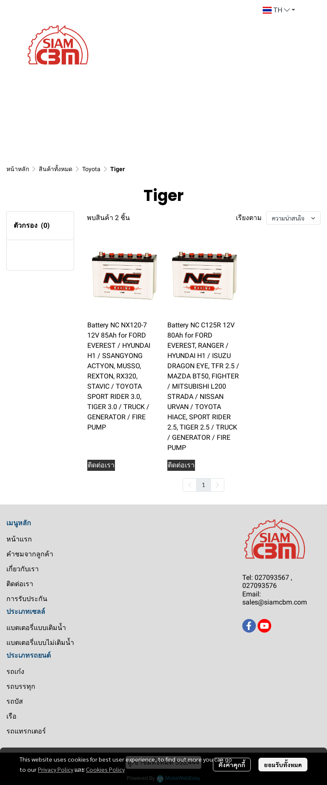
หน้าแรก (19, 539)
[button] (279, 10)
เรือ (11, 716)
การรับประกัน (26, 599)
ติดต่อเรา (19, 584)
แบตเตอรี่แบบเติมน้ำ (36, 628)
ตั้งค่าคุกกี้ (231, 764)
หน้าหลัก (17, 169)
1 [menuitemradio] (203, 484)
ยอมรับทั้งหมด (283, 764)
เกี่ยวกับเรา (22, 569)
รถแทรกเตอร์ (26, 731)
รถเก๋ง (15, 672)
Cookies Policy (105, 769)
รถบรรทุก (20, 686)
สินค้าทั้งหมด (55, 169)
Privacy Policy (55, 769)
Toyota (91, 169)
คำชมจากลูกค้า (29, 554)
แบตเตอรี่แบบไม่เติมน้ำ (40, 643)
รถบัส (14, 701)
